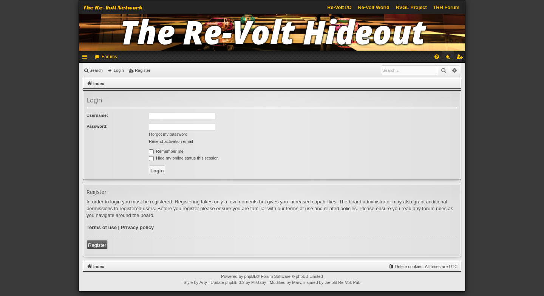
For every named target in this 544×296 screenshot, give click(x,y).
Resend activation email (171, 141)
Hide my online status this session (184, 158)
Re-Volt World (373, 7)
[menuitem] (436, 56)
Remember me (166, 151)
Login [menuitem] (450, 58)
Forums (109, 56)
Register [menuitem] (461, 58)
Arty (203, 282)
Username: (97, 115)
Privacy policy (137, 227)
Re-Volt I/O (339, 7)
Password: (97, 126)
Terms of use (102, 227)
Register (142, 70)
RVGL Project (411, 7)
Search (96, 70)
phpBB (250, 276)
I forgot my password (168, 134)
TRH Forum (446, 7)
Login (119, 70)
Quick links (86, 58)
